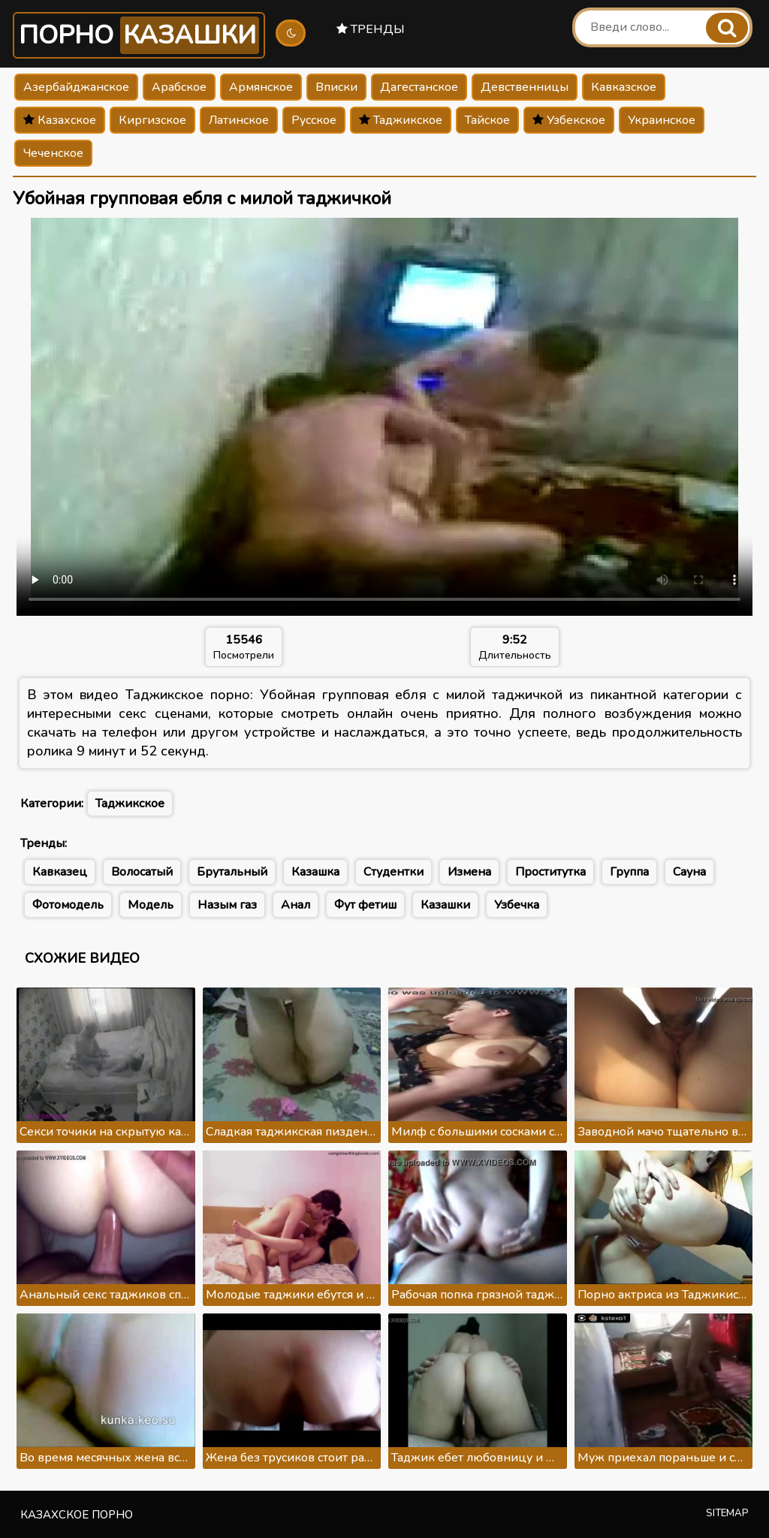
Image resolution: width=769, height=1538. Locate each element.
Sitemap (727, 1513)
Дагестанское (419, 87)
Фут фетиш (365, 905)
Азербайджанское (76, 87)
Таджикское (400, 120)
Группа (629, 872)
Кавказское (623, 87)
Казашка (315, 872)
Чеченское (53, 153)
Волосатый (142, 872)
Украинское (661, 120)
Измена (469, 872)
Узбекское (568, 120)
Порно (139, 35)
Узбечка (516, 905)
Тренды (370, 29)
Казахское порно (76, 1514)
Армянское (261, 87)
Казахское (59, 120)
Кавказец (59, 872)
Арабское (179, 87)
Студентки (393, 872)
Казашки (445, 905)
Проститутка (550, 872)
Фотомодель (68, 905)
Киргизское (152, 120)
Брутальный (232, 872)
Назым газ (227, 905)
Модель (150, 905)
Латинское (239, 120)
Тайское (487, 120)
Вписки (336, 87)
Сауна (689, 872)
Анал (295, 905)
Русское (313, 120)
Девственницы (524, 87)
